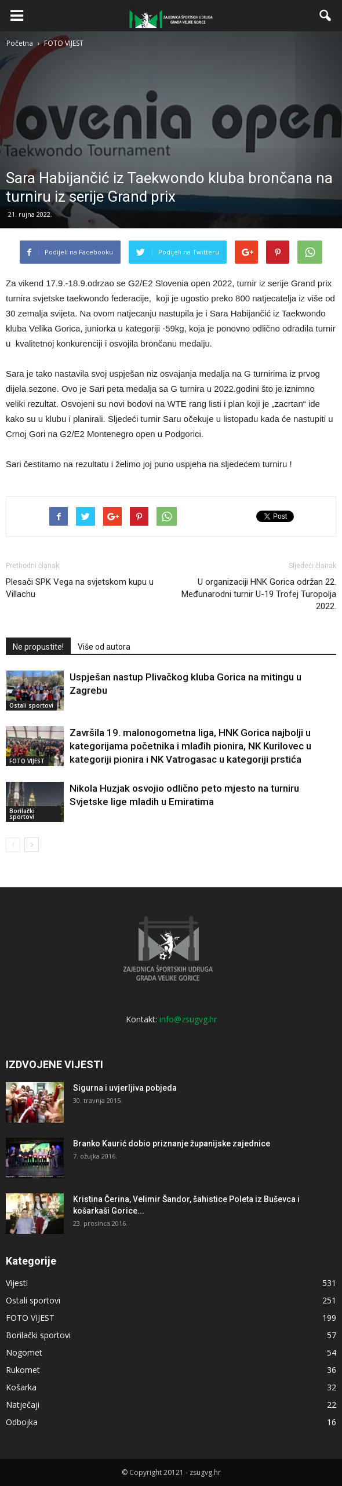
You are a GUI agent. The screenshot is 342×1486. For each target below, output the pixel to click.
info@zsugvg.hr (188, 1019)
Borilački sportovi (22, 814)
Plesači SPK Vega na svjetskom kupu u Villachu (80, 588)
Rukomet (23, 1369)
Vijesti (17, 1282)
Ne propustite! (38, 646)
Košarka (21, 1387)
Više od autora (104, 646)
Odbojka (22, 1421)
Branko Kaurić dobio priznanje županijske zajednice (171, 1143)
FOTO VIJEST (27, 761)
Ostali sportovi (31, 705)
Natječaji (22, 1404)
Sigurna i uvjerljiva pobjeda (125, 1087)
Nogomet (24, 1352)
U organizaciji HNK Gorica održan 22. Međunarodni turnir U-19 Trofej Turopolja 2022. (258, 594)
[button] (326, 15)
